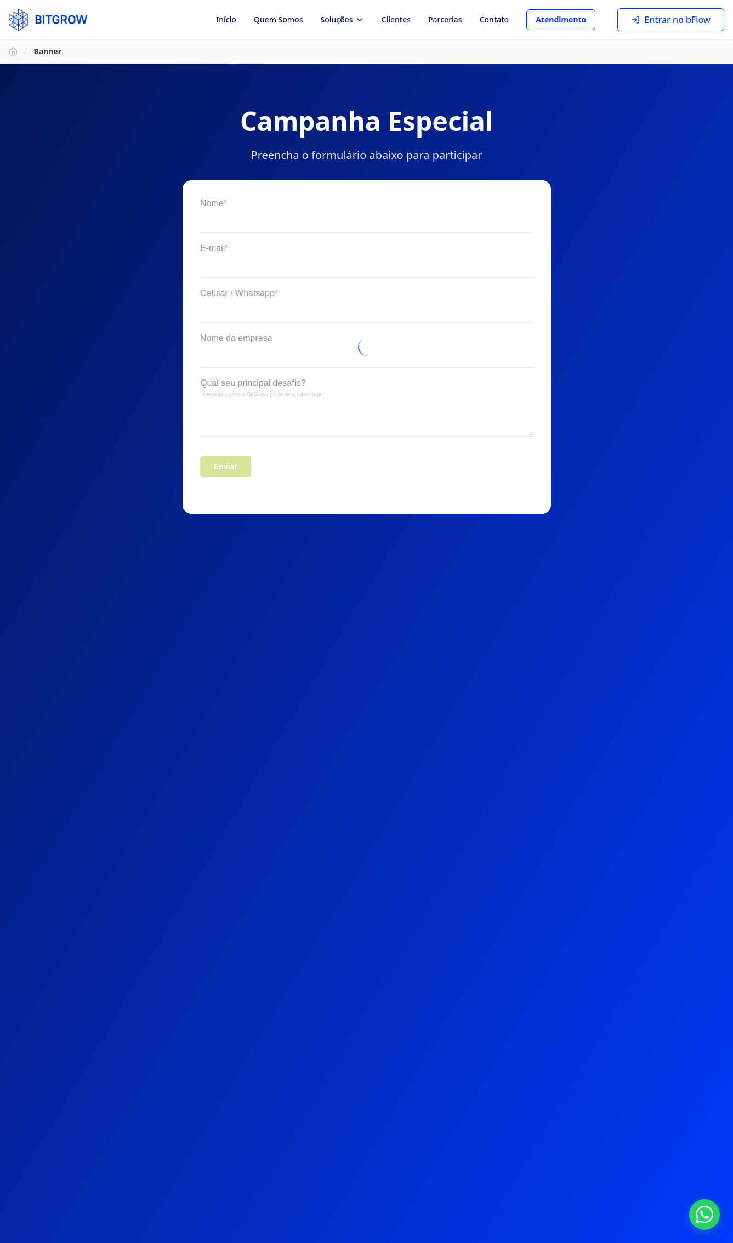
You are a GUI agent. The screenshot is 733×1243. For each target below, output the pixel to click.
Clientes (396, 19)
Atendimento (561, 19)
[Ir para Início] (13, 51)
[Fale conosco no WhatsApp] (704, 1214)
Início (226, 19)
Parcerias (445, 19)
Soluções (341, 19)
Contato (494, 19)
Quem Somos (278, 19)
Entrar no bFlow (671, 20)
